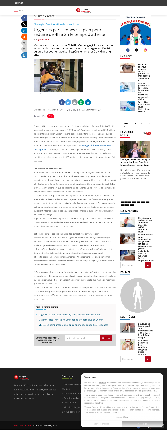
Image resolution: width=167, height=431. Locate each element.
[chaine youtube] (147, 134)
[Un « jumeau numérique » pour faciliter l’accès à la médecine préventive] (135, 148)
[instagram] (146, 50)
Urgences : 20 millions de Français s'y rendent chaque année (70, 310)
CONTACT (19, 3)
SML (51, 116)
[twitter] (137, 50)
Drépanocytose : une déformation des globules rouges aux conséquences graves (145, 240)
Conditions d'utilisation (75, 396)
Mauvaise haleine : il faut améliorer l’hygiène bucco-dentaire (143, 345)
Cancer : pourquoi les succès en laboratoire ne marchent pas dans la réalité (144, 91)
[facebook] (128, 50)
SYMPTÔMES (127, 315)
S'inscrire (106, 333)
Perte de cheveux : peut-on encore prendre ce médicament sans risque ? (144, 72)
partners (102, 383)
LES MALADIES (128, 210)
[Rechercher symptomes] (148, 357)
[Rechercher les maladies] (148, 264)
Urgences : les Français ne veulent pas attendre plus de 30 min (71, 315)
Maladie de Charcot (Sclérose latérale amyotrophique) (146, 255)
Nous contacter (72, 410)
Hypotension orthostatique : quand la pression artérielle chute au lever (145, 224)
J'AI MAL (124, 270)
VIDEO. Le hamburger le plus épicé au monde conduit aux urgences (73, 320)
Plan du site (70, 400)
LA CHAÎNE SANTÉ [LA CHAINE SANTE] (126, 133)
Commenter (93, 109)
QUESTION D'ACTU (44, 16)
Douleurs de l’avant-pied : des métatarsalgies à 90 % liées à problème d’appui (145, 329)
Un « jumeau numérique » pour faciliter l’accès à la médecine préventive (135, 161)
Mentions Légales (73, 405)
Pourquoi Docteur (22, 424)
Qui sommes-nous (73, 391)
